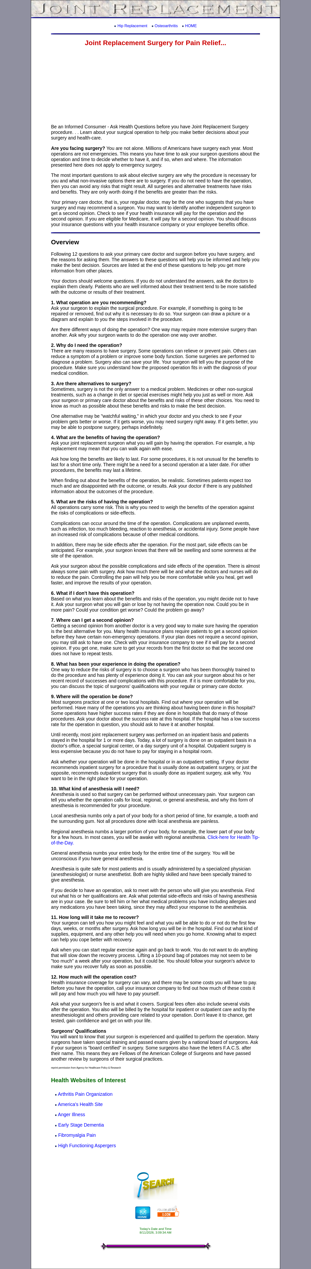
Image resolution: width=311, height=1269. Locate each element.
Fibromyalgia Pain (77, 1135)
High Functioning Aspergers (87, 1145)
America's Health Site (80, 1104)
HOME (191, 26)
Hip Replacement (132, 26)
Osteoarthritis (166, 26)
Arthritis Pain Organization (85, 1094)
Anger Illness (71, 1114)
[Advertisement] (155, 85)
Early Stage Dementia (81, 1125)
